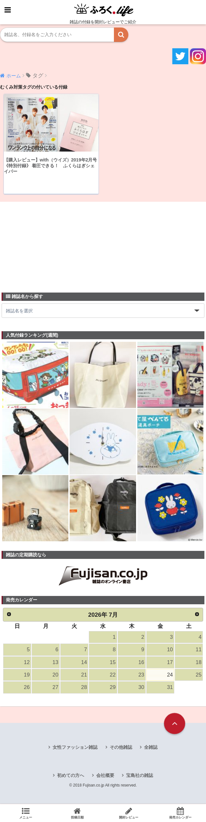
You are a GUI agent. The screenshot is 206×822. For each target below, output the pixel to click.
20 (55, 675)
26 (27, 688)
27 (55, 688)
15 (113, 663)
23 (141, 675)
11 (199, 650)
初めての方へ (70, 776)
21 (84, 675)
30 (141, 688)
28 (84, 688)
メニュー (26, 813)
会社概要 (105, 776)
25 (199, 675)
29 (113, 688)
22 (113, 675)
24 (170, 675)
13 (55, 663)
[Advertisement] (50, 243)
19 (27, 675)
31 (170, 688)
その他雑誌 (121, 747)
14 (84, 663)
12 (27, 663)
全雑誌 (151, 747)
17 (170, 663)
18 (199, 663)
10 (170, 650)
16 (141, 663)
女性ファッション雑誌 (75, 747)
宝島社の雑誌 (139, 776)
